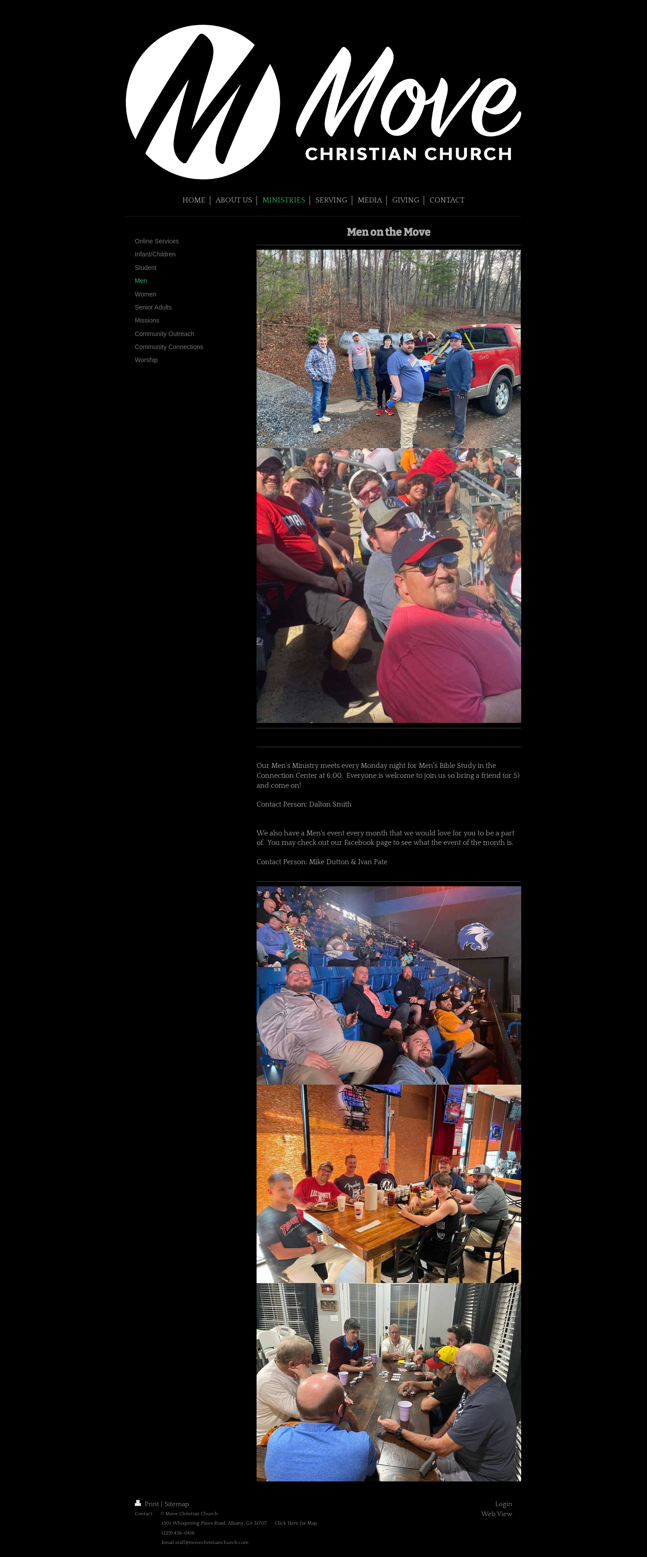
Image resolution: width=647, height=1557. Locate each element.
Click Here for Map (296, 1523)
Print (148, 1504)
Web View (496, 1514)
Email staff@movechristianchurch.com (205, 1542)
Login (503, 1504)
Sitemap (176, 1504)
